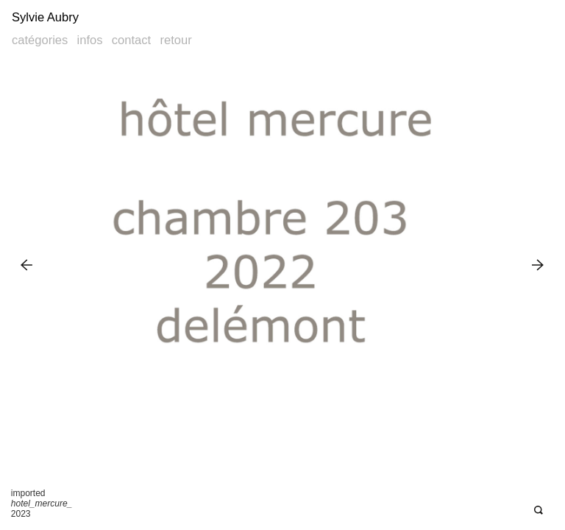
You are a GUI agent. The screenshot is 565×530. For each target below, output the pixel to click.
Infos (90, 40)
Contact (131, 40)
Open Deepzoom (538, 510)
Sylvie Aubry (45, 17)
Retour (175, 40)
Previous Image (27, 264)
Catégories (40, 40)
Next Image (538, 264)
